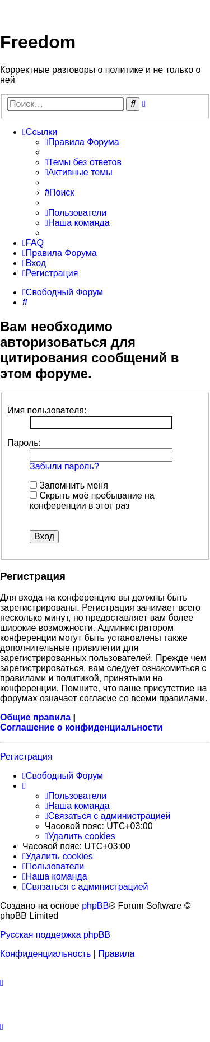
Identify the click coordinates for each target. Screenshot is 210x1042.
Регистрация (26, 756)
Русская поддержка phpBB (55, 934)
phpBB (95, 905)
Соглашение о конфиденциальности (81, 727)
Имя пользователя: (46, 410)
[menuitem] (82, 142)
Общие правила (35, 717)
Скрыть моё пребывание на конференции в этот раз (92, 500)
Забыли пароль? (64, 466)
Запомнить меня (69, 485)
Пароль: (24, 443)
